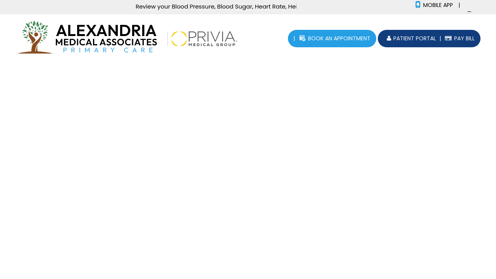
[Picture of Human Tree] (35, 38)
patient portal (414, 38)
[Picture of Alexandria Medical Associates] (109, 38)
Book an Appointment (339, 38)
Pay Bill (464, 38)
